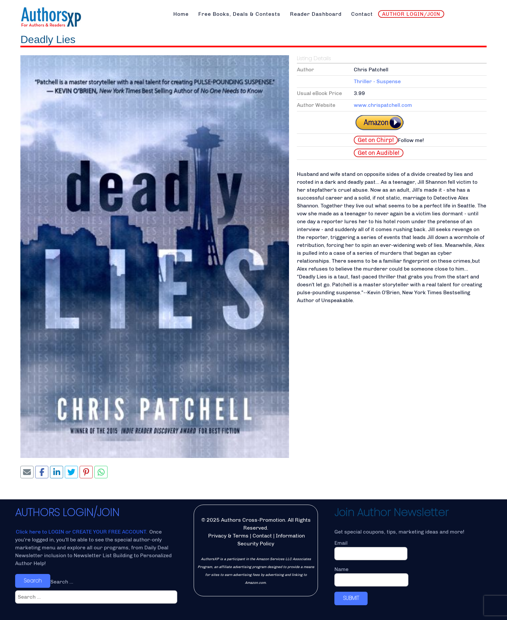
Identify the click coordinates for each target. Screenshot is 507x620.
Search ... (61, 582)
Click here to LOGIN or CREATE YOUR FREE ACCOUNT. (82, 532)
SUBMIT (351, 598)
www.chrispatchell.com (383, 105)
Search (33, 580)
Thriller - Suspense (377, 81)
